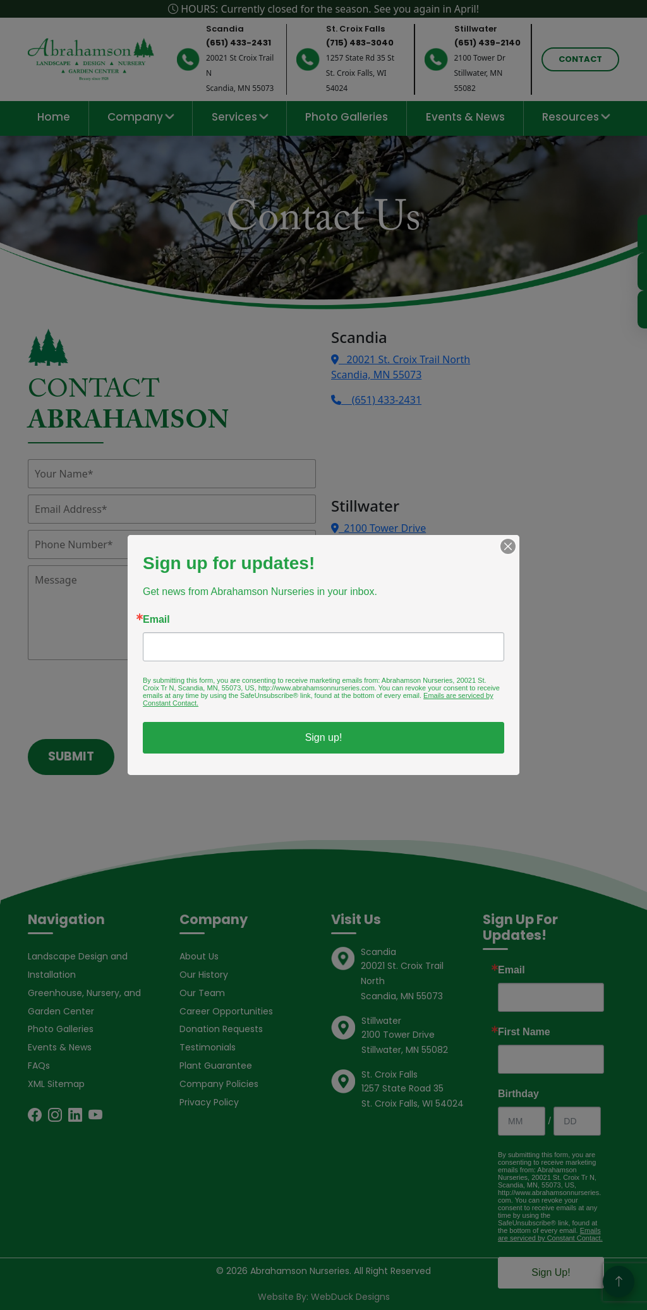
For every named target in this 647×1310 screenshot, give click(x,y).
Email (156, 620)
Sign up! (323, 737)
